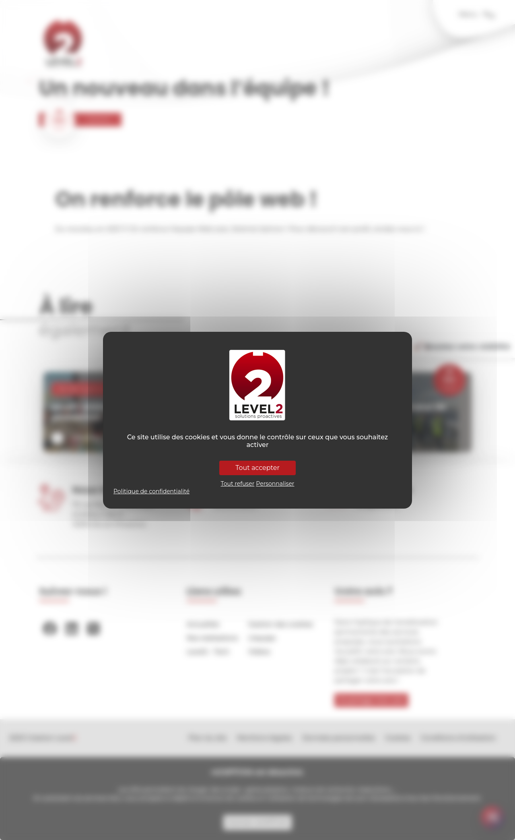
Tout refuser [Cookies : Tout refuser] (238, 483)
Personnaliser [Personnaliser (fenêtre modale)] (275, 483)
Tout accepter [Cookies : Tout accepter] (257, 468)
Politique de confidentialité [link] (151, 491)
